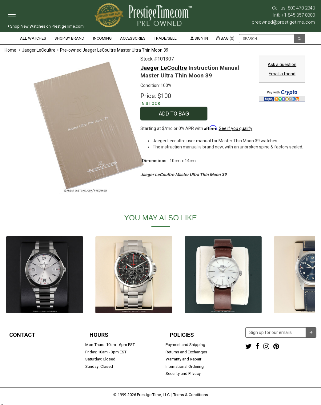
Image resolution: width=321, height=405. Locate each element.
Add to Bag (174, 113)
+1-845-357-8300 (19, 352)
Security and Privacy (183, 373)
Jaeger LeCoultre (38, 50)
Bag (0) (225, 38)
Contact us (14, 373)
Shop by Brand (69, 38)
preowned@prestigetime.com (283, 22)
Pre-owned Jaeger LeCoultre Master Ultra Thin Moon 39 (114, 50)
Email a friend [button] (282, 73)
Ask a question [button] (282, 64)
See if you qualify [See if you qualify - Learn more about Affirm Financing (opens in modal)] (235, 128)
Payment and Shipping (185, 344)
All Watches (33, 38)
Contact (22, 335)
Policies (182, 335)
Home (10, 50)
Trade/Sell (165, 38)
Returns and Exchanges (186, 352)
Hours (99, 335)
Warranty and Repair (183, 359)
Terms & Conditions (190, 391)
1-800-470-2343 (18, 344)
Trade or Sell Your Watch (26, 366)
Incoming (102, 38)
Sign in (199, 38)
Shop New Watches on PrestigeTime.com (46, 26)
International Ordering (185, 366)
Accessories (133, 38)
